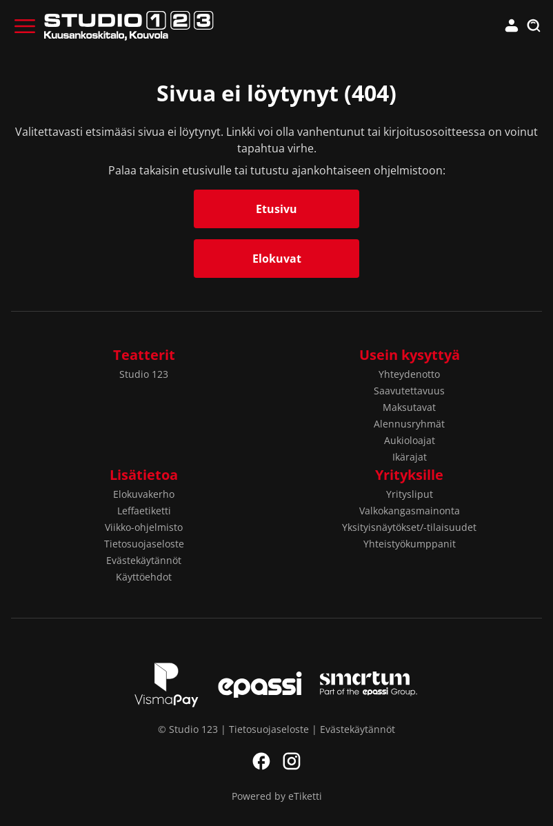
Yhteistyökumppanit (409, 543)
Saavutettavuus (409, 390)
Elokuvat (276, 258)
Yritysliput (409, 494)
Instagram (292, 761)
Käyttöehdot (144, 576)
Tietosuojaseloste (144, 543)
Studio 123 (143, 374)
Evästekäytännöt (143, 560)
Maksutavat (409, 407)
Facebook (261, 761)
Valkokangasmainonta (409, 510)
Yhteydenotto (409, 374)
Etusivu (276, 208)
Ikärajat (409, 456)
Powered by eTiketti (277, 796)
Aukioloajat (409, 440)
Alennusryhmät (409, 423)
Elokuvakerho (143, 494)
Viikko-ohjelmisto (144, 527)
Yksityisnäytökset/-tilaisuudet (409, 527)
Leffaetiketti (144, 510)
